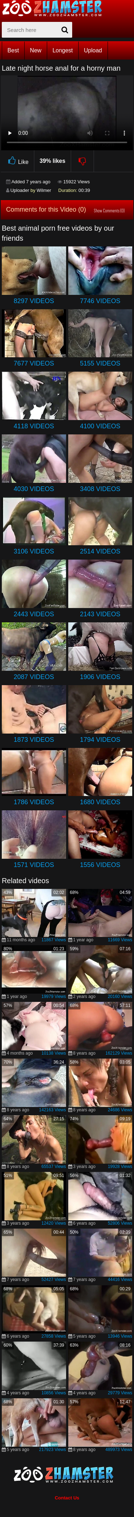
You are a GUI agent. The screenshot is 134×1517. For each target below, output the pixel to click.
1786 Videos (34, 802)
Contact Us (67, 1497)
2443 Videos (34, 614)
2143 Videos (100, 614)
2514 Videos (100, 551)
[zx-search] (37, 30)
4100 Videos (100, 426)
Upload (93, 50)
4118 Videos (34, 426)
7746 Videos (100, 301)
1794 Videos (100, 739)
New (35, 50)
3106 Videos (34, 551)
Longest (63, 50)
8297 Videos (34, 301)
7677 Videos (34, 363)
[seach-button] (65, 30)
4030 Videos (34, 489)
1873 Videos (34, 739)
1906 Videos (100, 676)
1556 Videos (100, 864)
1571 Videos (34, 864)
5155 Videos (100, 363)
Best (13, 50)
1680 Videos (100, 802)
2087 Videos (34, 676)
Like (17, 161)
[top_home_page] (55, 8)
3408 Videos (100, 489)
